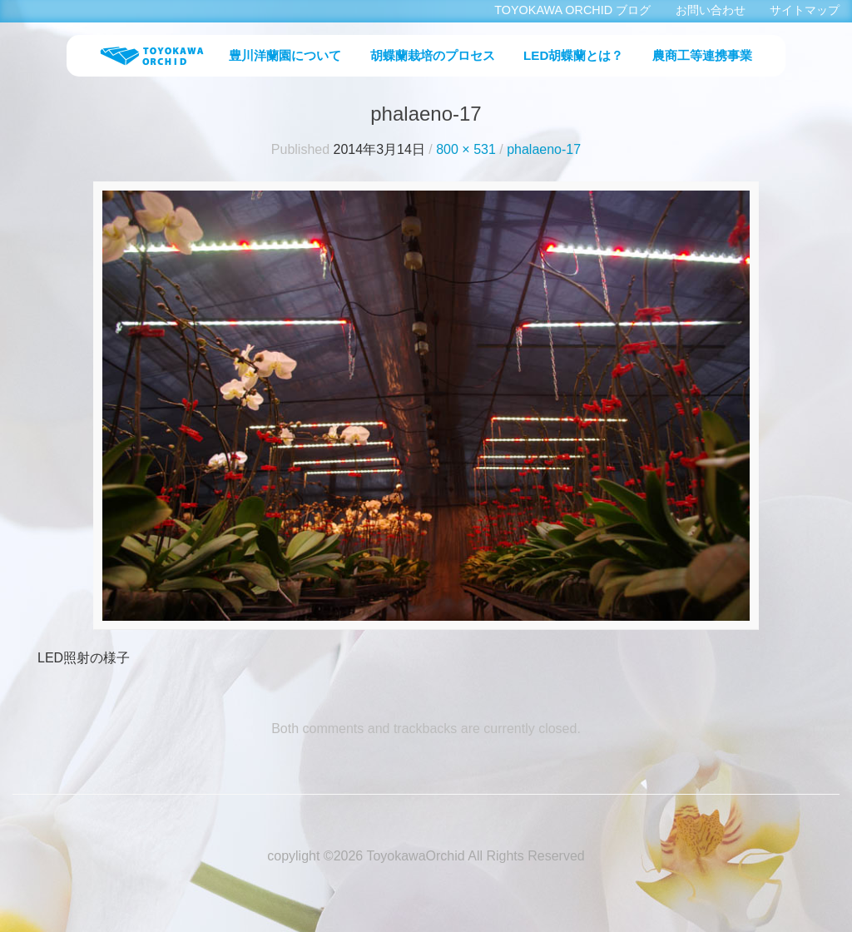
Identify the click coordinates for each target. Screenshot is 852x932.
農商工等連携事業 (702, 55)
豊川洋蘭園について (285, 55)
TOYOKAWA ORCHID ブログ (572, 10)
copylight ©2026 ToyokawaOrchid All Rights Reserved (425, 856)
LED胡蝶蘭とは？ (573, 55)
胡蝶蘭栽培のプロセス (432, 55)
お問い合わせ (711, 10)
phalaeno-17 (544, 149)
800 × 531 (466, 149)
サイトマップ (805, 10)
